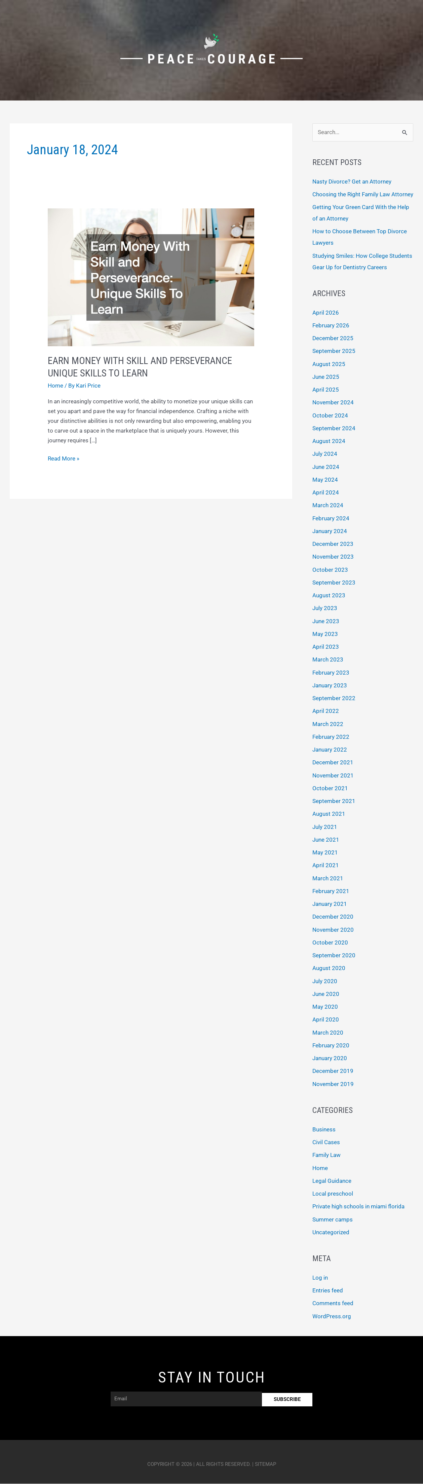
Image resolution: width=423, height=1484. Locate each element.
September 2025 (333, 351)
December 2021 (332, 762)
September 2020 (333, 955)
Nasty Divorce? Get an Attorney (351, 181)
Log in (320, 1278)
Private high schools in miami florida (358, 1206)
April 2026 (325, 313)
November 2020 (333, 930)
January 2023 (329, 685)
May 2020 (325, 1007)
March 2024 (327, 505)
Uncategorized (330, 1232)
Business (324, 1129)
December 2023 (332, 544)
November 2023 (333, 557)
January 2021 (329, 904)
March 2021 (327, 878)
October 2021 (330, 788)
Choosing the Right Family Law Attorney (362, 194)
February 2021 (330, 891)
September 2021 (333, 801)
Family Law (326, 1155)
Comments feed (332, 1303)
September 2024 (333, 428)
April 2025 (325, 390)
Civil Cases (326, 1142)
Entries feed (327, 1290)
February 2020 (330, 1045)
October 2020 (330, 942)
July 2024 (324, 454)
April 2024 (325, 492)
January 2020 (329, 1058)
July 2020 (324, 981)
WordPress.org (331, 1316)
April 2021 (325, 865)
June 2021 (325, 840)
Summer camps (332, 1219)
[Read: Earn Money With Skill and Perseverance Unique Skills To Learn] (151, 276)
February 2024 (330, 518)
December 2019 (332, 1071)
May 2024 (325, 480)
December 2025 (332, 338)
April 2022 (325, 711)
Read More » (63, 458)
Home (55, 385)
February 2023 (330, 673)
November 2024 (333, 402)
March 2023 (327, 659)
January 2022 (329, 750)
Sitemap (265, 1464)
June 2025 (325, 377)
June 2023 (325, 621)
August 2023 (328, 595)
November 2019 (333, 1084)
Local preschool (332, 1194)
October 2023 (330, 570)
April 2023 (325, 647)
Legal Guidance (331, 1181)
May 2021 (325, 852)
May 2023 (325, 634)
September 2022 (333, 698)
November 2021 (333, 775)
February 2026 (330, 325)
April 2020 (325, 1019)
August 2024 (328, 441)
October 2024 (330, 415)
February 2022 (330, 737)
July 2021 (324, 827)
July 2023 (324, 608)
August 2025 (328, 364)
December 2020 (332, 917)
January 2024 (329, 531)
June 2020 (325, 994)
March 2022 (327, 724)
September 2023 (333, 582)
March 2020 (327, 1033)
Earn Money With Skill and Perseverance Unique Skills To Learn (142, 367)
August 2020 (328, 968)
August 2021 (328, 814)
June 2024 (325, 467)
